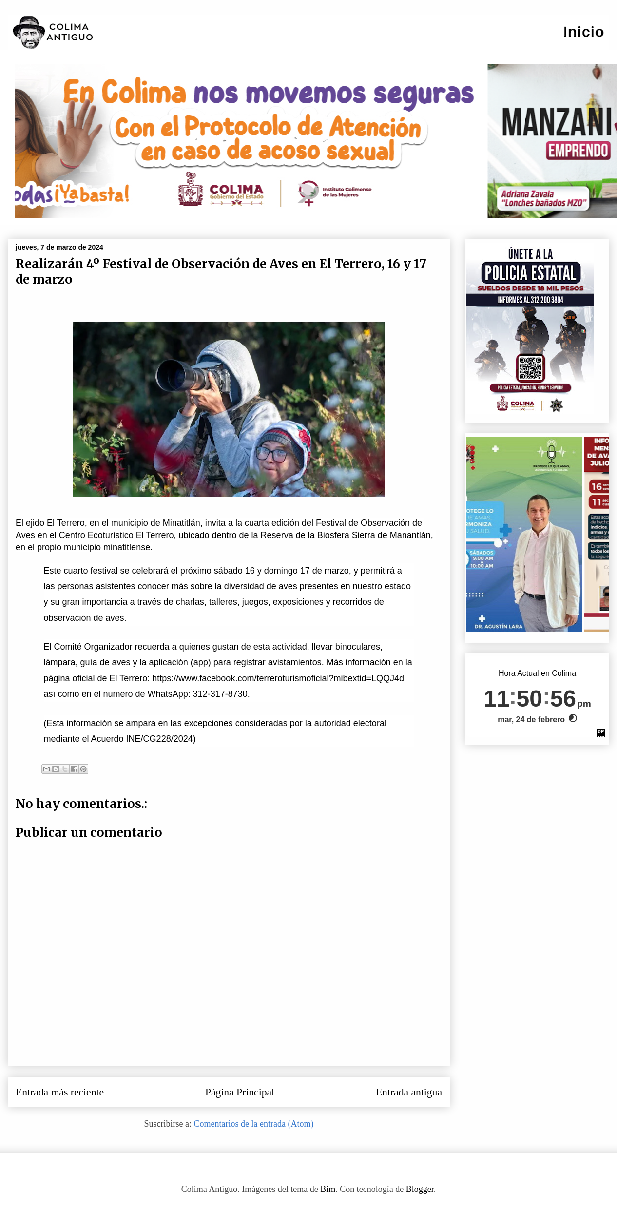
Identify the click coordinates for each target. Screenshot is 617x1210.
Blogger (420, 1189)
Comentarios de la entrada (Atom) (254, 1124)
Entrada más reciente (60, 1092)
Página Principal (239, 1092)
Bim (327, 1189)
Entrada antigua (409, 1092)
